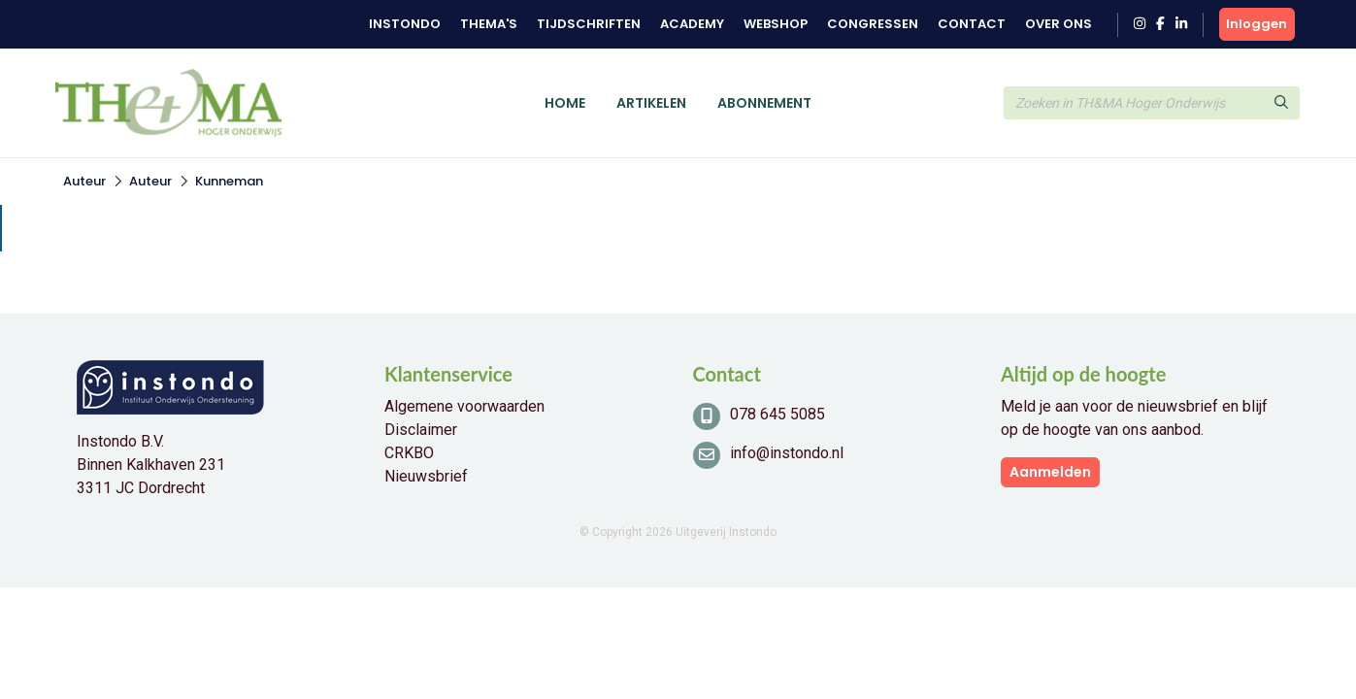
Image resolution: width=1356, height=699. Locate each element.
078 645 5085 (777, 414)
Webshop (776, 24)
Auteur (84, 181)
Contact (972, 24)
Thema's (488, 24)
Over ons (1058, 24)
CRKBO (409, 453)
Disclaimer (420, 429)
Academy (692, 24)
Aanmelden (1050, 472)
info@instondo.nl (786, 453)
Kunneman (229, 181)
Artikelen (651, 103)
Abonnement (764, 103)
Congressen (872, 24)
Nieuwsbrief (426, 476)
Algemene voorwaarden (464, 406)
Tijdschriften (589, 24)
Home (565, 103)
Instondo (405, 24)
